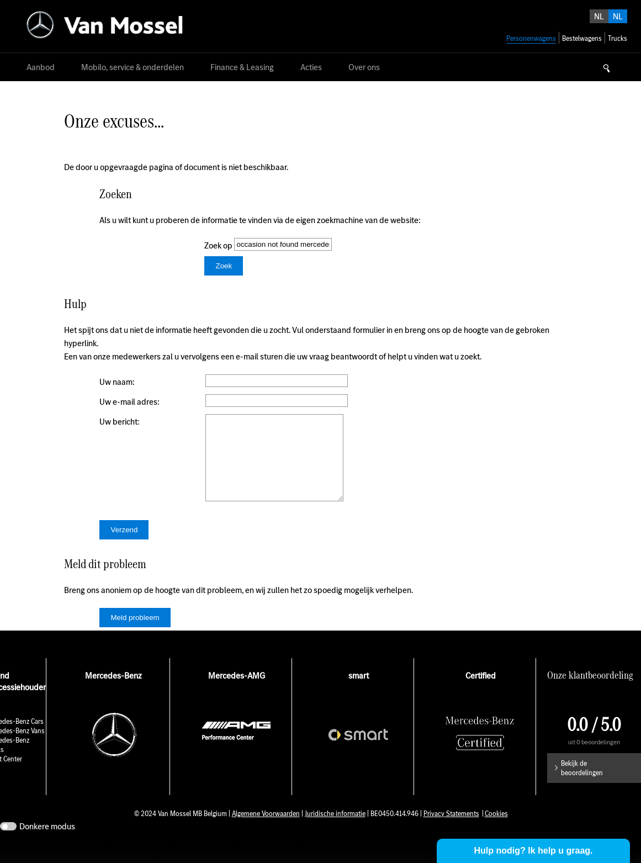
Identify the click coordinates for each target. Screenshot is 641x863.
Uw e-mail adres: (129, 401)
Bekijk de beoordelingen (582, 784)
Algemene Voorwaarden (266, 830)
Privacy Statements (451, 830)
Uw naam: (117, 382)
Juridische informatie (335, 830)
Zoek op (219, 245)
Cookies (496, 830)
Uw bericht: (119, 421)
